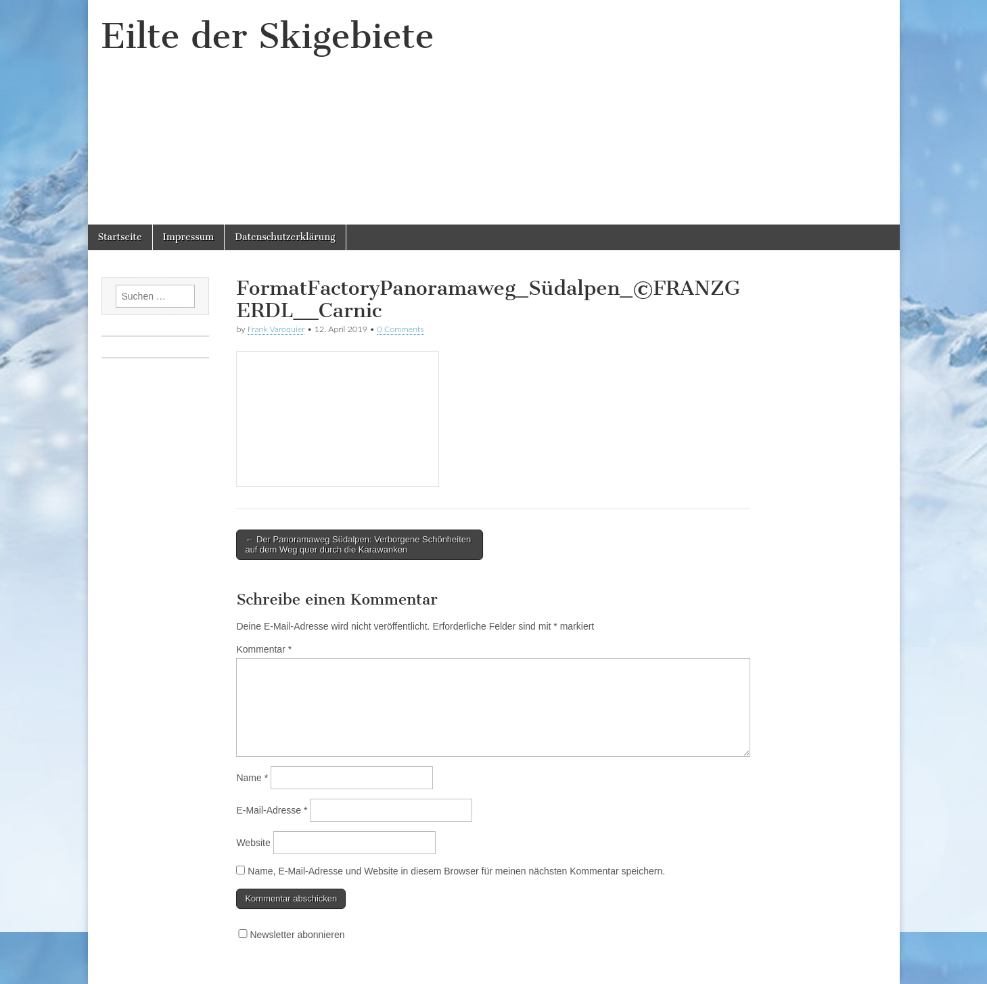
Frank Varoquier (276, 329)
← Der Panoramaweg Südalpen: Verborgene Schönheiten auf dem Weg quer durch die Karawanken (358, 544)
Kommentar (264, 649)
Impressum (188, 237)
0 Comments (400, 329)
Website (253, 842)
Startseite (120, 237)
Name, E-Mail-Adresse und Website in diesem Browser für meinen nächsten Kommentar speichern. (456, 871)
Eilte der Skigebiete (267, 36)
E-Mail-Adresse (271, 810)
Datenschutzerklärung (285, 237)
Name (252, 777)
